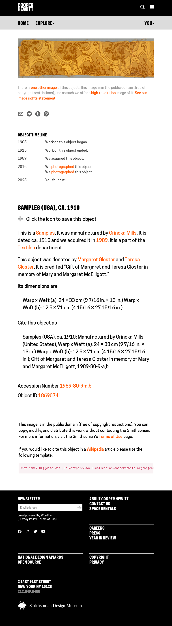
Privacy (96, 562)
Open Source (29, 562)
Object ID (27, 396)
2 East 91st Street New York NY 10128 (35, 584)
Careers (97, 528)
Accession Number (38, 386)
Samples (45, 233)
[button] (152, 7)
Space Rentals (102, 509)
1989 (102, 240)
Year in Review (102, 538)
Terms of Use (111, 437)
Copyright (99, 558)
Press (94, 533)
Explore (44, 23)
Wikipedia (95, 450)
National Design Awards (40, 558)
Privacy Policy (28, 519)
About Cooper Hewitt (109, 499)
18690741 (49, 396)
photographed (62, 167)
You (149, 23)
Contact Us (99, 504)
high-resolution (103, 93)
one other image (44, 88)
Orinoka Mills (123, 233)
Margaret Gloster (96, 260)
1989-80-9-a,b (75, 386)
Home (23, 23)
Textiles (26, 248)
